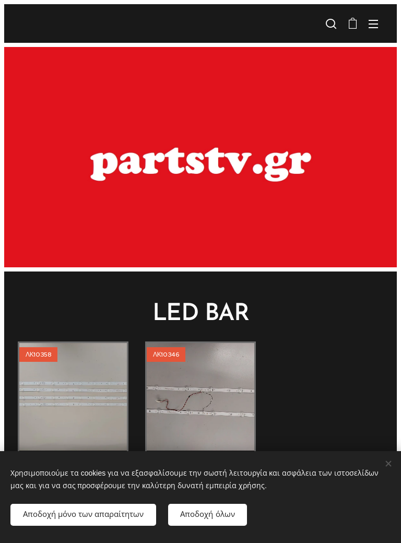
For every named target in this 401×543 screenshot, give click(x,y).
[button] (331, 23)
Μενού (373, 24)
